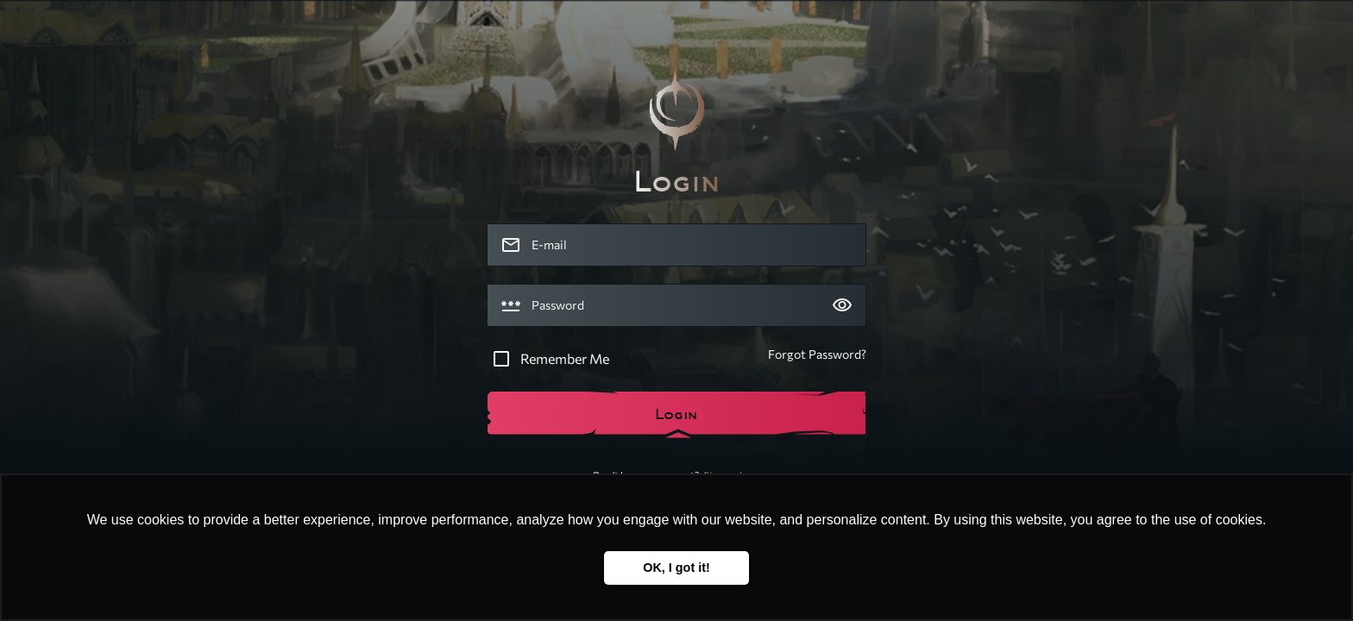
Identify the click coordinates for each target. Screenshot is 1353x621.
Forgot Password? (817, 354)
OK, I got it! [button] (676, 567)
